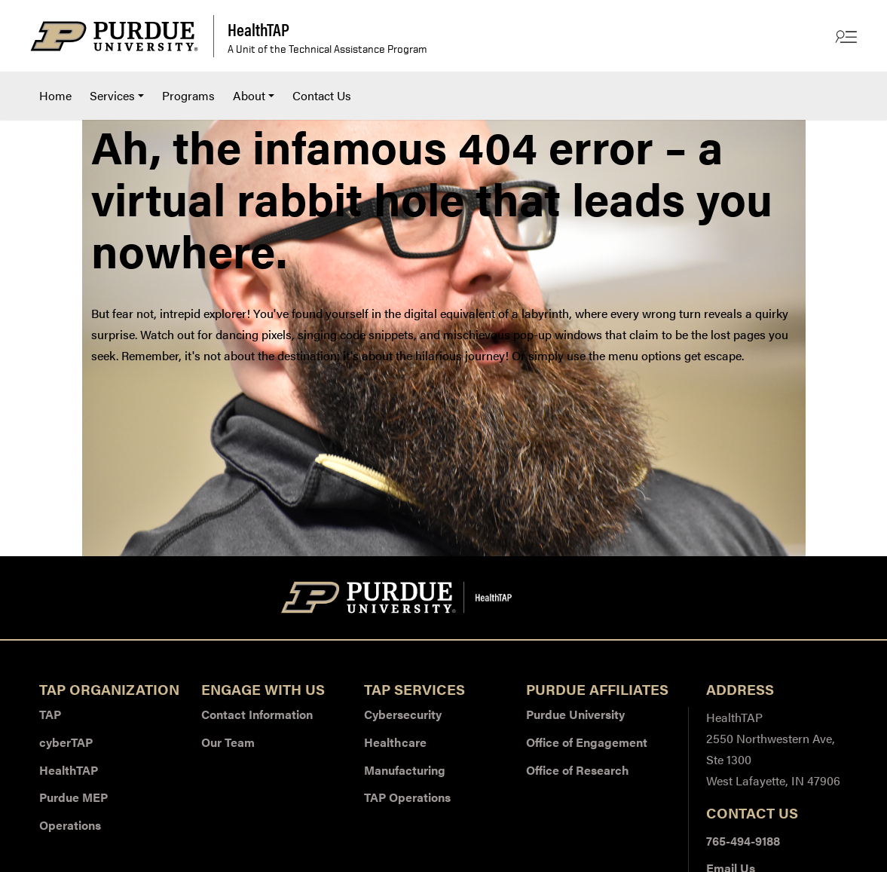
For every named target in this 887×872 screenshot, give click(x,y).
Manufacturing (404, 770)
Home (55, 95)
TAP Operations (407, 797)
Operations (70, 825)
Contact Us (321, 95)
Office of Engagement (586, 742)
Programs (188, 95)
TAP (50, 714)
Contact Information (257, 714)
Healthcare (395, 742)
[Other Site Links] (845, 36)
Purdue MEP (73, 797)
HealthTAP (68, 770)
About (249, 95)
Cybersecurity (403, 714)
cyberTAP (66, 742)
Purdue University (575, 714)
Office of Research (577, 770)
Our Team (228, 742)
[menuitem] (55, 96)
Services (112, 95)
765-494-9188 (743, 840)
